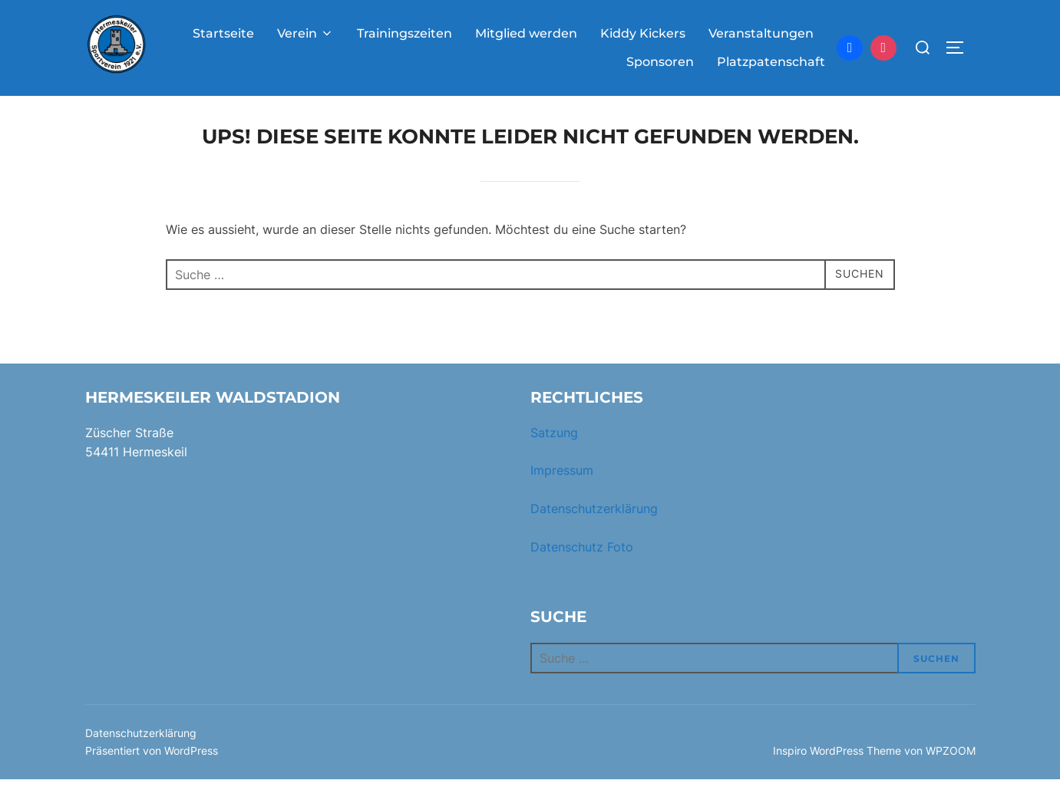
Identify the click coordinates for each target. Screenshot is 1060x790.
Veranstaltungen (761, 33)
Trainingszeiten (404, 33)
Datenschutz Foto (581, 557)
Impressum (561, 481)
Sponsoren (660, 61)
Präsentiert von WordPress (151, 760)
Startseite (223, 33)
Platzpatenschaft (771, 61)
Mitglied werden (526, 33)
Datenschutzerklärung (594, 518)
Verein (305, 33)
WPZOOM (951, 760)
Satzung (554, 442)
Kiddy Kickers (642, 33)
